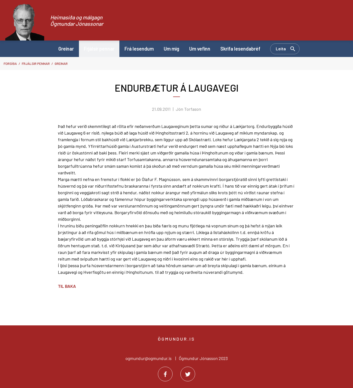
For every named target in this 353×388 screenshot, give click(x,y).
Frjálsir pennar (36, 63)
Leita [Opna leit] (281, 48)
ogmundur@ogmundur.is (149, 358)
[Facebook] (165, 374)
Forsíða (10, 63)
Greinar (61, 63)
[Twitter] (187, 374)
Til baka (67, 286)
